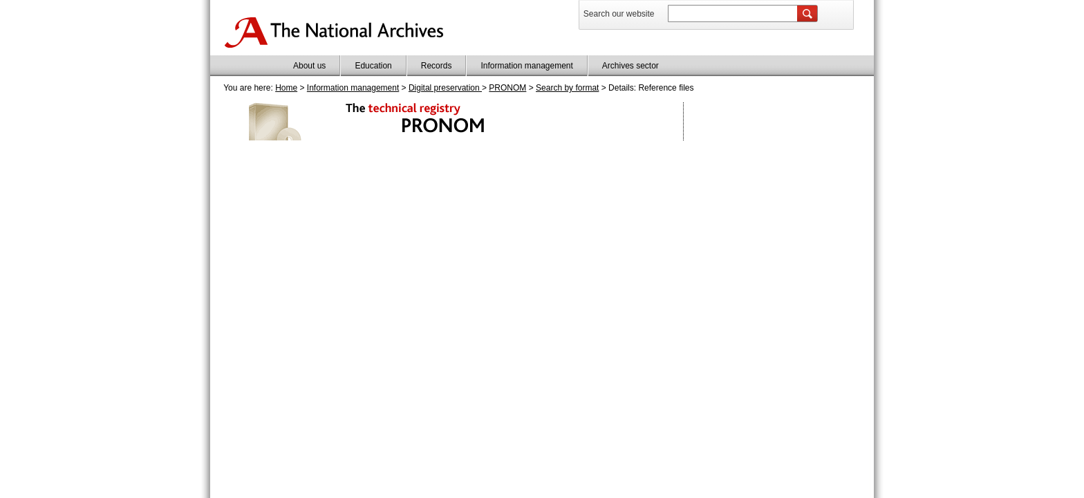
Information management (526, 66)
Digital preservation (445, 88)
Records (436, 66)
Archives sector (630, 66)
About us (309, 66)
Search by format (567, 88)
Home (286, 88)
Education (373, 66)
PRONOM (507, 88)
